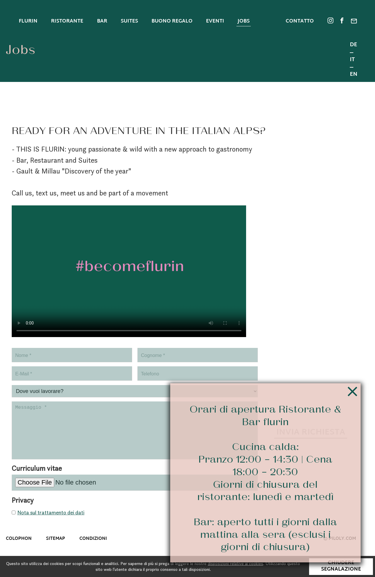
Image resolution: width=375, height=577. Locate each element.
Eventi (215, 21)
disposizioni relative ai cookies (235, 563)
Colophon (19, 547)
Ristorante (67, 21)
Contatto (300, 22)
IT (352, 60)
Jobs (244, 21)
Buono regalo (171, 21)
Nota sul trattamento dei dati (50, 520)
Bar (102, 21)
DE (353, 45)
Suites (129, 21)
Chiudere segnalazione (341, 566)
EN (353, 75)
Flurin (28, 21)
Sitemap (55, 547)
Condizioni (93, 547)
